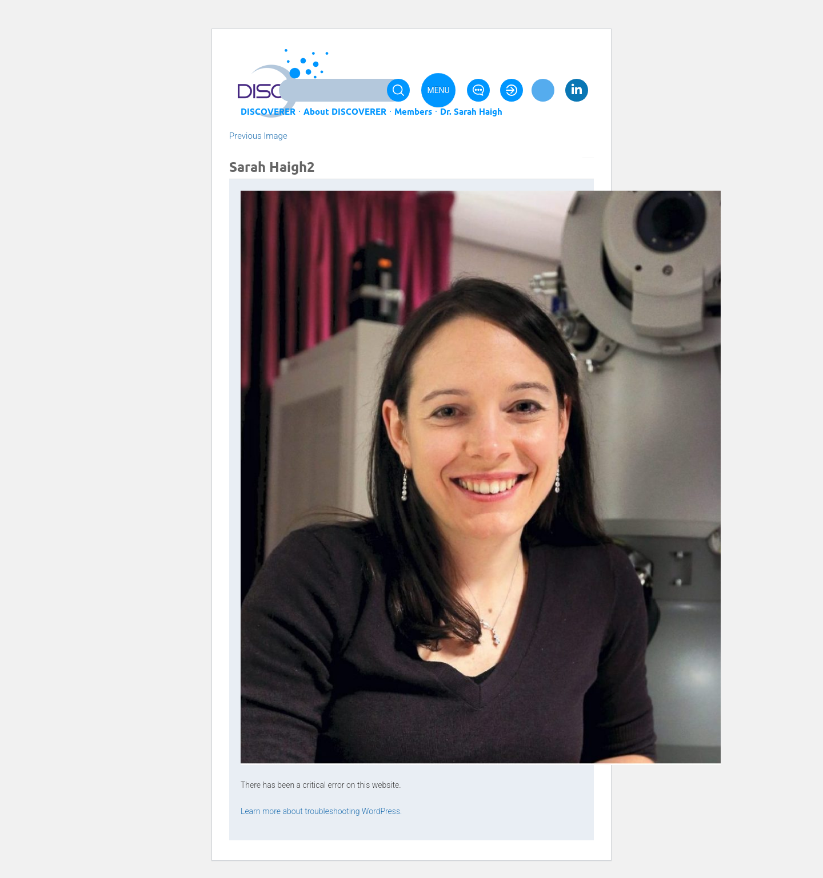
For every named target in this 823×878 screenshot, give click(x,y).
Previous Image (258, 136)
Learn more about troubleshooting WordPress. (321, 811)
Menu (438, 90)
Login (511, 90)
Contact (478, 90)
